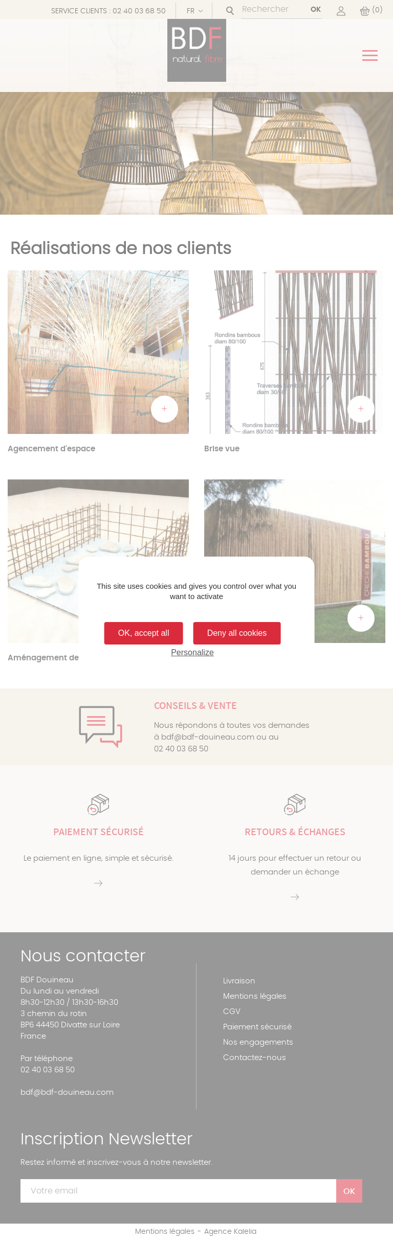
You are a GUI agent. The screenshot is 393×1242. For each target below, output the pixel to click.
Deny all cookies (237, 633)
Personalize (192, 652)
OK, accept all (143, 633)
